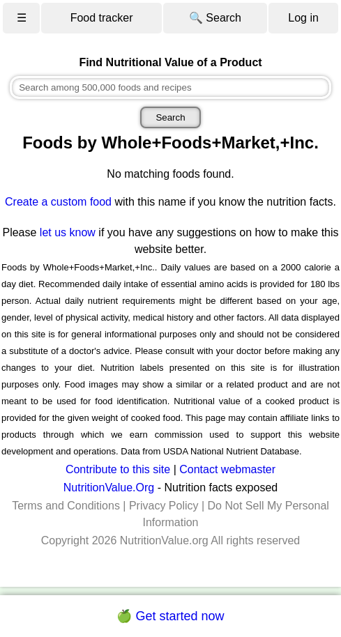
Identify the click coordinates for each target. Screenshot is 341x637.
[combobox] (170, 87)
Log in (303, 18)
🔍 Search (215, 18)
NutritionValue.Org (108, 487)
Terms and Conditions (66, 506)
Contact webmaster (227, 469)
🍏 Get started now (170, 616)
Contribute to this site (118, 469)
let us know (68, 232)
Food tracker (101, 18)
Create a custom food (58, 202)
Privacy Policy (164, 506)
